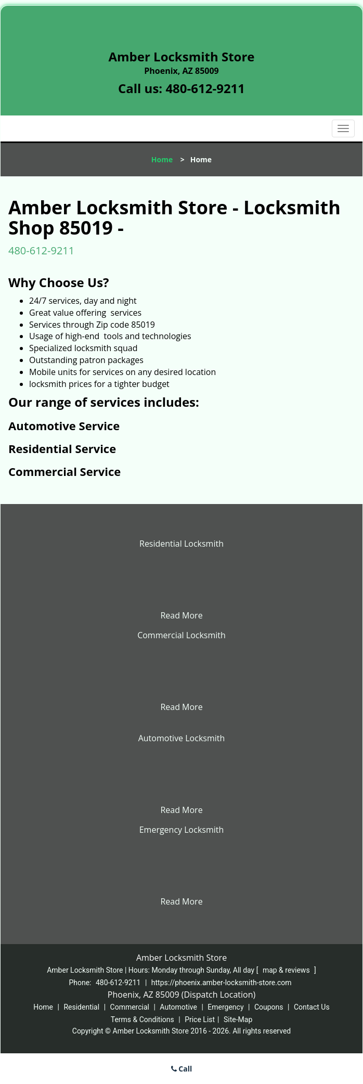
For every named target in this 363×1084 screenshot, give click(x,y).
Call (181, 1069)
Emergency (225, 1007)
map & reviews (287, 970)
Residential (81, 1007)
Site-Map (238, 1019)
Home (162, 159)
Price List (200, 1019)
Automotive (178, 1007)
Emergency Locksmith (181, 829)
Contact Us (312, 1007)
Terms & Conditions (142, 1019)
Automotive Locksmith (181, 738)
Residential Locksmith (181, 543)
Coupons (268, 1007)
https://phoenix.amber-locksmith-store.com (221, 982)
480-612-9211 (205, 88)
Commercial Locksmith (181, 635)
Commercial (129, 1007)
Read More (181, 615)
